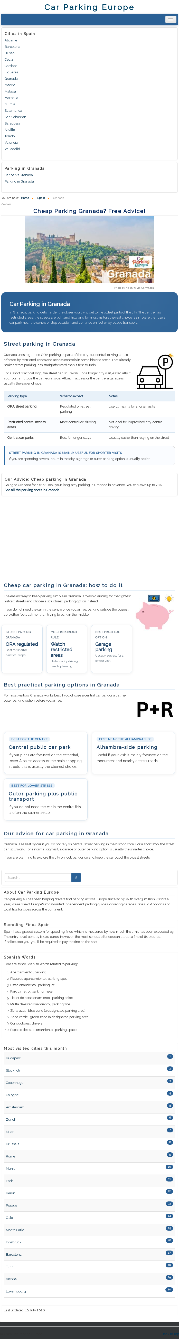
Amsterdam (15, 1107)
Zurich (11, 1119)
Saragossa (12, 123)
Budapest (13, 1058)
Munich (11, 1169)
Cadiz (9, 59)
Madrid (10, 85)
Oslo (9, 1218)
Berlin (10, 1193)
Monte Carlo (15, 1230)
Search (74, 878)
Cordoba (11, 66)
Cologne (12, 1095)
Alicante (11, 40)
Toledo (10, 136)
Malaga (10, 91)
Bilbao (9, 53)
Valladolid (12, 149)
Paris (9, 1181)
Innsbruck (13, 1242)
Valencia (11, 142)
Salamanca (13, 110)
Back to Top (170, 1334)
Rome (10, 1156)
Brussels (12, 1144)
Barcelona (12, 47)
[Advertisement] (44, 539)
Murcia (10, 104)
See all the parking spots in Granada (32, 490)
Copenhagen (15, 1083)
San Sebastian (15, 117)
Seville (10, 130)
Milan (10, 1132)
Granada (11, 79)
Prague (11, 1205)
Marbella (11, 98)
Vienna (11, 1279)
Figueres (11, 72)
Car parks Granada (19, 175)
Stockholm (14, 1070)
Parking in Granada (19, 181)
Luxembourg (16, 1291)
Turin (10, 1267)
